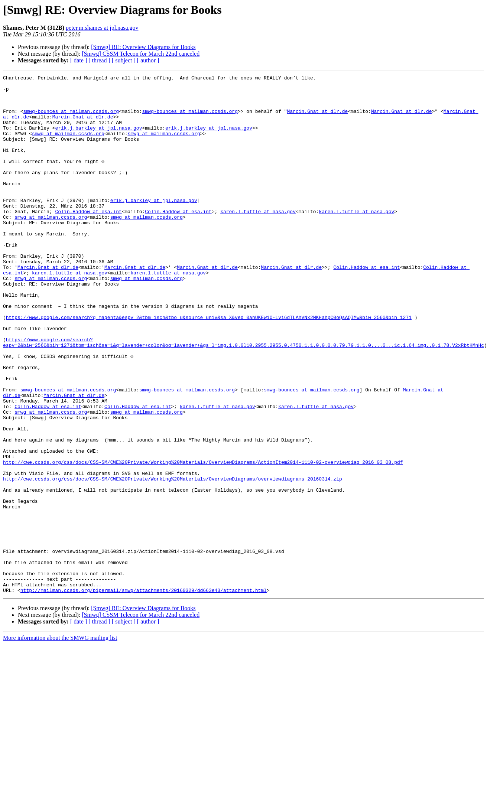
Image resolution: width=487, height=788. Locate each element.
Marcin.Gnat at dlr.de (317, 118)
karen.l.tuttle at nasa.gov (258, 239)
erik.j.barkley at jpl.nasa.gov (98, 139)
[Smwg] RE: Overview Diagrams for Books (143, 47)
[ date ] (78, 60)
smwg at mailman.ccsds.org (68, 145)
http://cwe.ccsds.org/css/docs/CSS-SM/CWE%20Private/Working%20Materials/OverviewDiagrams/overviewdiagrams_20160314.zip (172, 560)
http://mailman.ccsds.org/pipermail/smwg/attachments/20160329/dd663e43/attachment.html (143, 693)
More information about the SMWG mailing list (60, 741)
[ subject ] (124, 60)
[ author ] (148, 60)
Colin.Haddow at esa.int (88, 239)
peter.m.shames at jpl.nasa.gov (102, 28)
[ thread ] (99, 60)
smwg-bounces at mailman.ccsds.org (71, 118)
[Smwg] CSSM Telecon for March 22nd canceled (140, 54)
